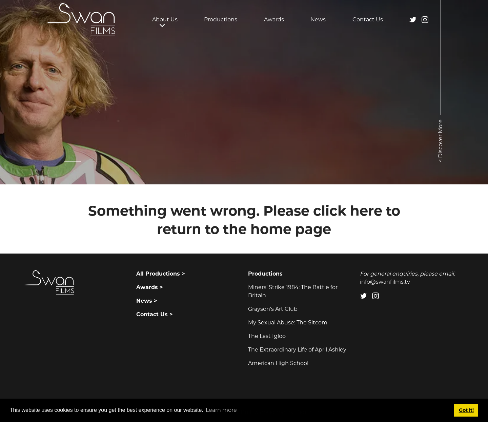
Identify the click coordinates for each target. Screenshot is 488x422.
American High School (278, 363)
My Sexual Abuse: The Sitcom (287, 322)
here (366, 210)
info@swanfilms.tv (385, 282)
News (318, 19)
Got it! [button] (466, 410)
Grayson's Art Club (273, 309)
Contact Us (367, 19)
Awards (274, 19)
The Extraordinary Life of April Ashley (297, 349)
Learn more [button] (221, 410)
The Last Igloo (267, 336)
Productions (220, 19)
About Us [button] (165, 19)
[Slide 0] (72, 161)
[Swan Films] (81, 19)
